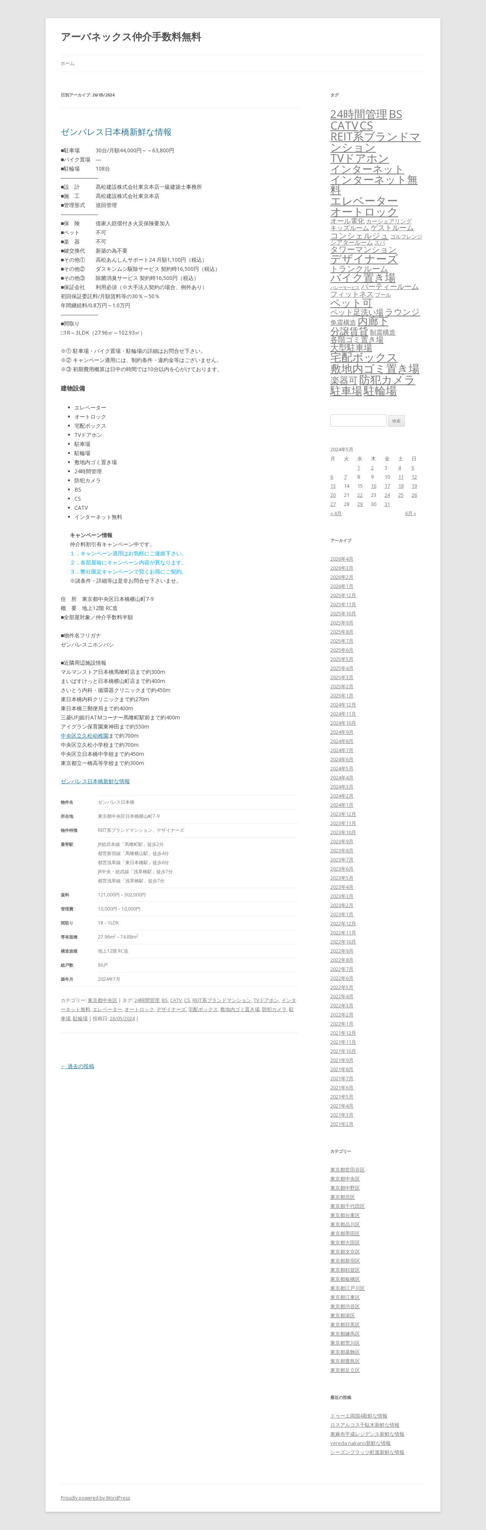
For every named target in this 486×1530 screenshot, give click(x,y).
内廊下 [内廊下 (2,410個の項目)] (373, 321)
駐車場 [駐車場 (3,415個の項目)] (346, 391)
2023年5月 (341, 877)
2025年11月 (343, 604)
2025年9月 (341, 622)
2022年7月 (341, 969)
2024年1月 (341, 804)
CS (187, 1000)
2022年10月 (343, 941)
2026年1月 (341, 586)
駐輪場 (80, 1018)
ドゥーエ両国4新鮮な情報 (358, 1415)
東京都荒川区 (345, 1342)
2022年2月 (341, 1014)
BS (165, 1000)
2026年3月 (341, 567)
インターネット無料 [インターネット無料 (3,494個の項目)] (374, 184)
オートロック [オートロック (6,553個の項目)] (364, 211)
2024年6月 (341, 759)
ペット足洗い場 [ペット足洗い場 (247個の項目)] (356, 312)
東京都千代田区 (347, 1206)
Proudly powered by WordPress (95, 1498)
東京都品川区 (345, 1224)
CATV (176, 1000)
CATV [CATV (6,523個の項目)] (344, 125)
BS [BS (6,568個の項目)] (395, 114)
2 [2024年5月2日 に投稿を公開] (372, 467)
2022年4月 (341, 996)
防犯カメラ (274, 1009)
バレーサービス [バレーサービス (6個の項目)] (345, 287)
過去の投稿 (77, 1066)
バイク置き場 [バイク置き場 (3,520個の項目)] (363, 277)
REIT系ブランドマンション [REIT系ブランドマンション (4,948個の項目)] (375, 142)
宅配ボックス (203, 1009)
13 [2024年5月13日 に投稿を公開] (333, 485)
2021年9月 (341, 1060)
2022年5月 (341, 987)
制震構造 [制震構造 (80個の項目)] (383, 332)
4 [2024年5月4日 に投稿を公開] (399, 467)
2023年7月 (341, 859)
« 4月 (336, 513)
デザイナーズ (171, 1009)
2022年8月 (341, 959)
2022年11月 (343, 932)
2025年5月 (341, 659)
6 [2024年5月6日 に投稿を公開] (331, 476)
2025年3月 (341, 677)
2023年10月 (343, 832)
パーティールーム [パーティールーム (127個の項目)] (390, 286)
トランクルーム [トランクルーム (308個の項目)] (359, 268)
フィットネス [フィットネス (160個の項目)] (352, 294)
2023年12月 (343, 814)
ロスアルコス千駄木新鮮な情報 (364, 1424)
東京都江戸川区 (347, 1288)
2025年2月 (341, 686)
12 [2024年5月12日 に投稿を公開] (414, 476)
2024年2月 (341, 795)
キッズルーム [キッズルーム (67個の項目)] (349, 227)
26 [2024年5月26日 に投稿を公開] (414, 495)
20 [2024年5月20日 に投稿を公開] (333, 495)
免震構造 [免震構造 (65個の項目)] (343, 322)
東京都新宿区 (345, 1260)
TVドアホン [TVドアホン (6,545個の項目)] (359, 158)
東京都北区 (342, 1196)
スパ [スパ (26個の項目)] (379, 242)
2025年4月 (341, 668)
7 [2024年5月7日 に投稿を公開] (345, 476)
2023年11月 (343, 823)
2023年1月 (341, 914)
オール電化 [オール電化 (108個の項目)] (347, 220)
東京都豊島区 (345, 1361)
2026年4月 (341, 558)
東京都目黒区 (345, 1324)
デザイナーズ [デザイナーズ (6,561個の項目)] (364, 258)
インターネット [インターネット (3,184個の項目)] (367, 169)
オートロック (139, 1009)
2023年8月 (341, 850)
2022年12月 (343, 923)
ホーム (67, 63)
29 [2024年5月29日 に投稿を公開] (360, 504)
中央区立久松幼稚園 (85, 735)
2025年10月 (343, 613)
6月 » (410, 513)
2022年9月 (341, 950)
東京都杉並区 (345, 1269)
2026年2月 (341, 577)
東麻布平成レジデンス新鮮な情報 (367, 1433)
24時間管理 (146, 1000)
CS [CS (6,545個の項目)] (366, 125)
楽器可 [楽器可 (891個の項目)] (344, 380)
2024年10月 (343, 722)
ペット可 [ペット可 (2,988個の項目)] (351, 303)
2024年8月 (341, 741)
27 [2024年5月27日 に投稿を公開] (333, 504)
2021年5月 (341, 1096)
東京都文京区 (345, 1251)
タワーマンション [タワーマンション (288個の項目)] (363, 249)
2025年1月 (341, 695)
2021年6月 (341, 1087)
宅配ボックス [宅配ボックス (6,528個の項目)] (364, 357)
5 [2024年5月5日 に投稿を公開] (413, 467)
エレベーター (107, 1009)
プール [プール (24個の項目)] (383, 294)
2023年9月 (341, 841)
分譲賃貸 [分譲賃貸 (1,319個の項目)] (349, 330)
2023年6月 (341, 868)
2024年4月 (341, 777)
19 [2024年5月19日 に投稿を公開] (414, 485)
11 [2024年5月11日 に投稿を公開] (401, 476)
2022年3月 (341, 1005)
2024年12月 (343, 704)
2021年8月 (341, 1069)
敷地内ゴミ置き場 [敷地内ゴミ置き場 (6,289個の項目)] (375, 368)
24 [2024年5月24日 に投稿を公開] (387, 495)
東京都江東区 (345, 1297)
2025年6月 (341, 649)
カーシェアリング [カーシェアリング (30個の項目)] (389, 221)
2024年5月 (341, 768)
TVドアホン (266, 1000)
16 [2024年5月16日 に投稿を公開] (373, 485)
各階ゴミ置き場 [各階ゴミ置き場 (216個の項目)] (356, 339)
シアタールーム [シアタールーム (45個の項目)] (351, 242)
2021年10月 (343, 1051)
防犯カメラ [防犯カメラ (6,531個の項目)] (387, 379)
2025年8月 (341, 631)
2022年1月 (341, 1023)
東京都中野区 (345, 1187)
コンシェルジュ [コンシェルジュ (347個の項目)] (359, 235)
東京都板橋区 (345, 1279)
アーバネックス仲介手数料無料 (131, 36)
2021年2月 (341, 1124)
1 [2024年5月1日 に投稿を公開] (358, 467)
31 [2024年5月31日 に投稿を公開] (387, 504)
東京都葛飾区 (345, 1351)
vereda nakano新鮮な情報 (360, 1443)
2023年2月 (341, 905)
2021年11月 (343, 1041)
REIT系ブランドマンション (222, 1000)
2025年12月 (343, 595)
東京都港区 (342, 1315)
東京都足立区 (345, 1370)
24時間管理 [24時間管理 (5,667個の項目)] (358, 113)
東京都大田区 (345, 1242)
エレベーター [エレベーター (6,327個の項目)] (364, 200)
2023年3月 (341, 896)
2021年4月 (341, 1105)
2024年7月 (341, 750)
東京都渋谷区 (345, 1306)
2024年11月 (343, 713)
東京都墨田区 (345, 1233)
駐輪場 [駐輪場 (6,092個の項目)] (380, 390)
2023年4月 (341, 887)
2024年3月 (341, 786)
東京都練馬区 (345, 1333)
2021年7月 (341, 1078)
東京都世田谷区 (347, 1169)
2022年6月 (341, 978)
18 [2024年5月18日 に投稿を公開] (401, 485)
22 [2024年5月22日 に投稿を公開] (360, 495)
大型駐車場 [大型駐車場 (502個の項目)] (351, 347)
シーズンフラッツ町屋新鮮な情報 (367, 1452)
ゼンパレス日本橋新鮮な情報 (116, 131)
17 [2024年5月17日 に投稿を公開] (387, 485)
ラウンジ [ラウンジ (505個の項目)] (402, 312)
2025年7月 (341, 640)
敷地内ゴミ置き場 (240, 1009)
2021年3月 (341, 1114)
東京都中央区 (102, 1000)
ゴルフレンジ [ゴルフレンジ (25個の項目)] (406, 236)
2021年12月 (343, 1032)
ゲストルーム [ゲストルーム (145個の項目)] (392, 227)
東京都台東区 (345, 1215)
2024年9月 (341, 732)
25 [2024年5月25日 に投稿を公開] (401, 495)
